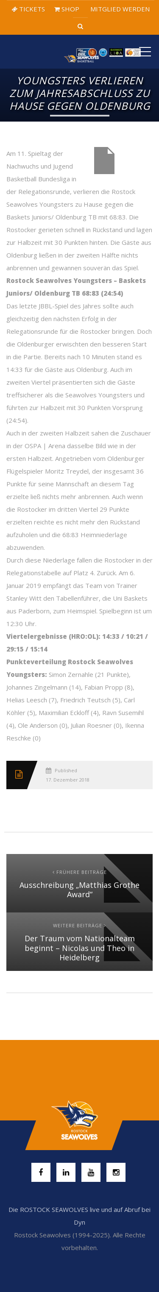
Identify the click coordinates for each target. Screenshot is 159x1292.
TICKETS (28, 9)
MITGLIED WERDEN (119, 9)
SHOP (66, 9)
